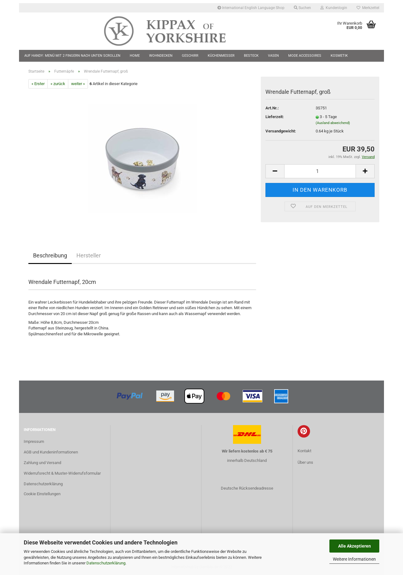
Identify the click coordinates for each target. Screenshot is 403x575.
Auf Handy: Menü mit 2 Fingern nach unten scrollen (72, 56)
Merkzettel (368, 8)
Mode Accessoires (304, 56)
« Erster (38, 83)
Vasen (273, 56)
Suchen (302, 8)
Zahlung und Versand (42, 462)
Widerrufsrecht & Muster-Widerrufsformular (62, 473)
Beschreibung (50, 255)
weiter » (78, 83)
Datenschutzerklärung (105, 563)
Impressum (34, 441)
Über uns (305, 462)
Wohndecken (160, 56)
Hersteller (88, 255)
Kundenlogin (333, 8)
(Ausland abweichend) (333, 123)
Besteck (251, 56)
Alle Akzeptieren (354, 546)
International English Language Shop (250, 8)
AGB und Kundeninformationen (51, 452)
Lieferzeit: (274, 116)
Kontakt (304, 450)
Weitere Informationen (354, 559)
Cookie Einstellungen (42, 493)
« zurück (58, 83)
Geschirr (190, 56)
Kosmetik (339, 56)
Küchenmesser (221, 56)
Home (135, 56)
